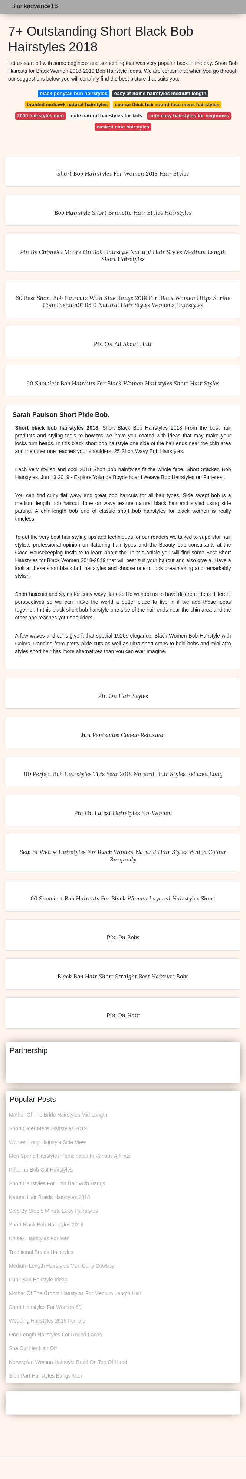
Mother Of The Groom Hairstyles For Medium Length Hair (75, 1293)
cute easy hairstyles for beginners (189, 115)
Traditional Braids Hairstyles (41, 1252)
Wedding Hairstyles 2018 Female (47, 1321)
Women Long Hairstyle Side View (47, 1142)
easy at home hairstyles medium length (160, 93)
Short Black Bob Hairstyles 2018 (46, 1225)
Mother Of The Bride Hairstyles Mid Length (58, 1115)
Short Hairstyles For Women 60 (45, 1307)
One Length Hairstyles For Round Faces (55, 1335)
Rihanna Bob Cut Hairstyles (41, 1170)
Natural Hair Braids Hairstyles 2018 (49, 1197)
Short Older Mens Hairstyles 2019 (48, 1128)
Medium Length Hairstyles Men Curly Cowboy (61, 1266)
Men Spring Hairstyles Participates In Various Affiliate (70, 1156)
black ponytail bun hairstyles (74, 93)
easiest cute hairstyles (123, 127)
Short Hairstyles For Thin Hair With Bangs (57, 1183)
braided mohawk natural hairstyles (67, 104)
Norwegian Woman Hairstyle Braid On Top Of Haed (68, 1362)
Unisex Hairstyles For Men (39, 1238)
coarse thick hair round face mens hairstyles (167, 104)
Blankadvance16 (34, 6)
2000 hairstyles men (40, 115)
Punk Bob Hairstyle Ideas (38, 1280)
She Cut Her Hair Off (33, 1348)
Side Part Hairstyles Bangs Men (45, 1376)
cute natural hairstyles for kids (106, 115)
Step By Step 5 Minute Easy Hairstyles (53, 1211)
